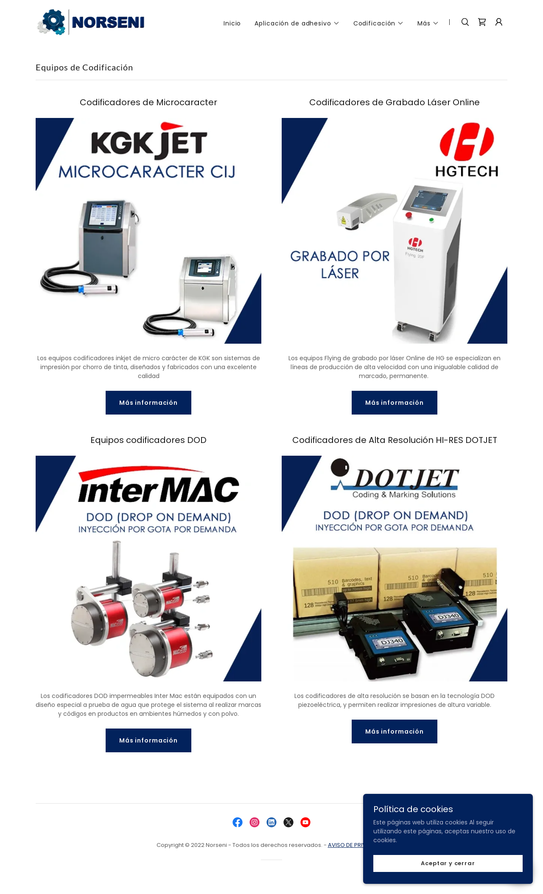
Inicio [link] (232, 23)
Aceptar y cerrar (448, 863)
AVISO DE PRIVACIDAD (357, 845)
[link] (91, 21)
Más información (148, 402)
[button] (297, 23)
